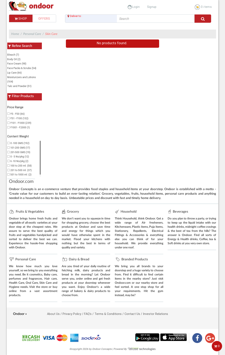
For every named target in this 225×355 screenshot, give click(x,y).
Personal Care (32, 34)
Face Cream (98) (16, 63)
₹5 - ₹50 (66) (17, 113)
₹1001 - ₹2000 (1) (20, 127)
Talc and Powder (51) (19, 86)
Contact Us (132, 314)
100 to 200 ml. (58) (21, 165)
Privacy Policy (72, 314)
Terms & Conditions (108, 314)
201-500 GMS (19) (20, 152)
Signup (152, 7)
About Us (53, 314)
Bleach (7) (13, 54)
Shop (21, 18)
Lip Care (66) (14, 72)
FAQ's (88, 314)
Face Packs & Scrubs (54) (21, 68)
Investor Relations (155, 314)
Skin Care (51, 34)
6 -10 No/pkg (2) (19, 161)
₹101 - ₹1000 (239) (20, 122)
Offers (44, 18)
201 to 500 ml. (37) (21, 170)
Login (133, 7)
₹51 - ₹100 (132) (19, 118)
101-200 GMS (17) (20, 147)
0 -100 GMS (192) (19, 143)
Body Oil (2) (14, 59)
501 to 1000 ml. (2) (20, 174)
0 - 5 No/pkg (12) (19, 156)
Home (15, 34)
